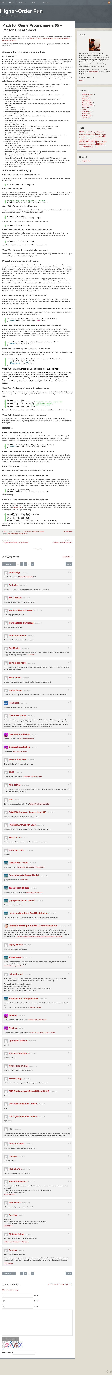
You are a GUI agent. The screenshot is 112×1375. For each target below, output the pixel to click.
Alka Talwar (14, 785)
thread (94, 144)
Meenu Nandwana (18, 1181)
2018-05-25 (29, 850)
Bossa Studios (93, 71)
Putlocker (13, 585)
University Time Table (26, 577)
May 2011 (85, 109)
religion (104, 141)
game (87, 134)
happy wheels (16, 945)
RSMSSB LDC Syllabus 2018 (37, 1020)
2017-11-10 (23, 585)
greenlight (82, 137)
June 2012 (85, 96)
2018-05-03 (18, 800)
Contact (33, 2)
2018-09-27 (32, 1041)
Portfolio (46, 2)
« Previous (7, 564)
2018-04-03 (24, 703)
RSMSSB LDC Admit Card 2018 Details (42, 1032)
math (29, 531)
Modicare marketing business (23, 998)
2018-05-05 (51, 812)
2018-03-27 (27, 690)
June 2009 (85, 117)
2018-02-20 (31, 636)
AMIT (11, 772)
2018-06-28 (52, 913)
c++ (86, 132)
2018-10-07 (33, 1053)
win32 (96, 147)
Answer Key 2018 (17, 759)
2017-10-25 (25, 572)
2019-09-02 (22, 1215)
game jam (103, 134)
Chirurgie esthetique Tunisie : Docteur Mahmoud (33, 926)
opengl (81, 139)
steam (84, 144)
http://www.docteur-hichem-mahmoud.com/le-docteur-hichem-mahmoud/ (39, 936)
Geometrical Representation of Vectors (58, 38)
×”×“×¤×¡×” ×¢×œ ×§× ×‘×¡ (60, 1284)
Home (2, 2)
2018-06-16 (39, 900)
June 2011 (85, 107)
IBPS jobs (24, 880)
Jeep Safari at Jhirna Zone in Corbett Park (31, 867)
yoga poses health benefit (22, 900)
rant (99, 141)
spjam (81, 144)
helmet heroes (16, 974)
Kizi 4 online (15, 677)
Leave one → (67, 557)
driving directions (17, 663)
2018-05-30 (32, 863)
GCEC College (8, 1263)
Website (36, 1306)
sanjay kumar (15, 690)
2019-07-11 (26, 1202)
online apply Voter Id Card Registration (28, 913)
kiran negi (14, 703)
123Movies (31, 655)
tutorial (42, 531)
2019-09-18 (22, 1250)
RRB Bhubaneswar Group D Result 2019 (29, 1091)
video (92, 147)
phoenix (85, 139)
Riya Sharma (15, 1169)
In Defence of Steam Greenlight (62, 542)
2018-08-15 (22, 1015)
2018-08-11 (43, 999)
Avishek (13, 1015)
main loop (96, 137)
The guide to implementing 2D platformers (15, 542)
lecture (91, 137)
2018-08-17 (22, 1028)
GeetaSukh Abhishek (19, 734)
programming (35, 531)
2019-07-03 (31, 1181)
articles (26, 531)
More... (81, 80)
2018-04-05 (31, 715)
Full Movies (14, 648)
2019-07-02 (26, 1169)
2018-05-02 (31, 760)
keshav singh (15, 1078)
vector (25, 533)
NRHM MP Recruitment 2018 (33, 777)
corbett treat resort (18, 863)
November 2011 (87, 103)
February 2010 (86, 115)
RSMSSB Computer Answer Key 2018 (27, 812)
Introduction (33, 38)
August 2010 (86, 113)
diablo (89, 132)
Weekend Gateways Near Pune (14, 966)
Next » (69, 564)
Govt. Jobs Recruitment (26, 739)
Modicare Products (35, 1007)
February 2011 (86, 111)
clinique (13, 1156)
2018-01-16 (38, 610)
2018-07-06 (27, 945)
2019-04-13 (29, 1144)
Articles (22, 2)
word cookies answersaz (21, 610)
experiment (82, 134)
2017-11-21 (26, 598)
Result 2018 (15, 837)
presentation (91, 139)
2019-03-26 (41, 1116)
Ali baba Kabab (16, 1234)
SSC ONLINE (8, 1226)
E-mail (36, 1301)
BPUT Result (15, 598)
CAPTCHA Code (7, 1352)
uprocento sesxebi (18, 1040)
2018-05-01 (35, 734)
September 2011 (87, 105)
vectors (87, 146)
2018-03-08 (25, 648)
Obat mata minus (17, 715)
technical (89, 144)
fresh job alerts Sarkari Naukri (24, 875)
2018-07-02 (62, 926)
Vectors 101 (41, 38)
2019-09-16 (29, 1234)
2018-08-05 (28, 974)
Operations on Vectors (9, 40)
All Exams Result (17, 635)
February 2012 (86, 101)
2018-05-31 (34, 888)
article (81, 132)
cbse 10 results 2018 (19, 888)
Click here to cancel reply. (10, 1290)
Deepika (13, 1215)
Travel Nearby (16, 957)
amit (11, 799)
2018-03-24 (26, 678)
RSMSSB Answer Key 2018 (22, 825)
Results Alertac (16, 1144)
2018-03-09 (31, 663)
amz (5, 531)
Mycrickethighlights (19, 1053)
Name (36, 1295)
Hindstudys (14, 572)
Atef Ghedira (15, 1202)
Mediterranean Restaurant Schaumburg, (16, 1242)
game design (94, 134)
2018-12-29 (27, 1078)
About (11, 2)
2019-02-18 (54, 1091)
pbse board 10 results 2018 (34, 892)
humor (87, 137)
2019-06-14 (22, 1156)
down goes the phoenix (97, 132)
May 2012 (85, 99)
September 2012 (87, 94)
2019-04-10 (17, 1129)
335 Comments (67, 531)
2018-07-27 (27, 957)
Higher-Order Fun (21, 11)
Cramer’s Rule (16, 507)
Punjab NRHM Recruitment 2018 (39, 804)
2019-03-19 (41, 1104)
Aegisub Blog (86, 161)
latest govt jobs (16, 850)
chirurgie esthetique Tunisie (23, 1104)
